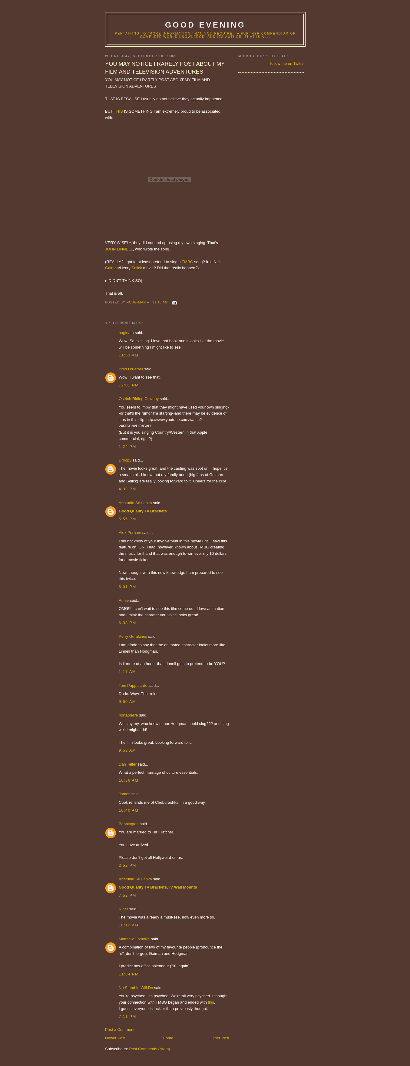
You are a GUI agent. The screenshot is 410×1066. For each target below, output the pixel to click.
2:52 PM (127, 865)
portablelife (128, 715)
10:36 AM (128, 780)
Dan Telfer (128, 764)
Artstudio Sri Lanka (135, 503)
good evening (205, 24)
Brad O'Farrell (131, 369)
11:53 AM (128, 355)
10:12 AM (128, 925)
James (124, 794)
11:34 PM (129, 974)
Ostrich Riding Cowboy (139, 398)
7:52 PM (127, 895)
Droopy (125, 460)
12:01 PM (129, 385)
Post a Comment (119, 1029)
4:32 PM (127, 489)
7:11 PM (127, 1016)
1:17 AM (127, 671)
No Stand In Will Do (136, 987)
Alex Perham (130, 532)
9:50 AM (127, 701)
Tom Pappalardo (133, 685)
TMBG (187, 262)
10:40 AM (128, 810)
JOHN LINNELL (119, 249)
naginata (126, 332)
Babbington (129, 824)
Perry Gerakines (133, 636)
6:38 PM (127, 623)
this (211, 1002)
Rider (123, 909)
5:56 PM (127, 519)
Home (168, 1038)
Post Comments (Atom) (149, 1049)
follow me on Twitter (287, 63)
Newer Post (115, 1038)
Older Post (220, 1038)
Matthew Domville (134, 939)
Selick (136, 268)
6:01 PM (127, 586)
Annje (124, 600)
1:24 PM (127, 446)
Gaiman (112, 268)
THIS (118, 111)
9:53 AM (127, 750)
